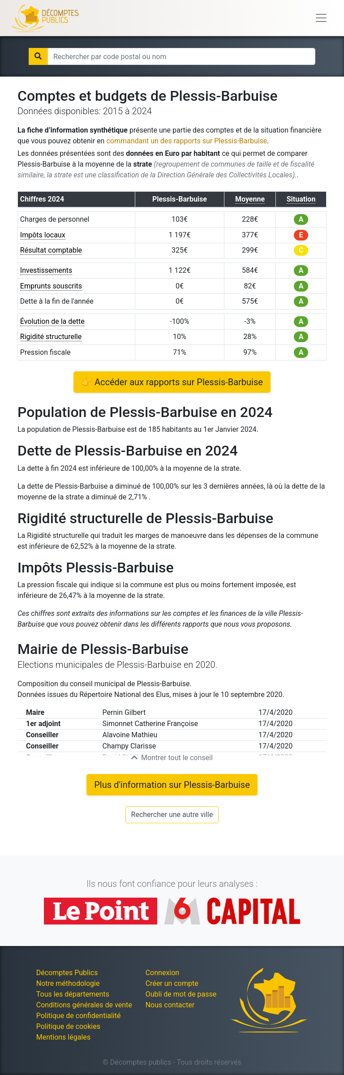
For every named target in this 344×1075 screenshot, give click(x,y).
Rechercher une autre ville (172, 814)
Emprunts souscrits (51, 286)
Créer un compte (172, 983)
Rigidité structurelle (51, 336)
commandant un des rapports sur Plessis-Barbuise (186, 141)
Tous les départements (72, 994)
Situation (301, 199)
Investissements (46, 270)
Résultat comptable (51, 250)
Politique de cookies (68, 1026)
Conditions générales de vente (84, 1005)
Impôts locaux (42, 235)
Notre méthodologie (68, 983)
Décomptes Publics (67, 972)
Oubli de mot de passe (181, 994)
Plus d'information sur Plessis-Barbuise (172, 784)
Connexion (162, 972)
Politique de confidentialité (78, 1015)
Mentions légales (63, 1037)
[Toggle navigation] (321, 17)
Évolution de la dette (52, 321)
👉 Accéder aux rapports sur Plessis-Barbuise (172, 382)
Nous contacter (170, 1005)
